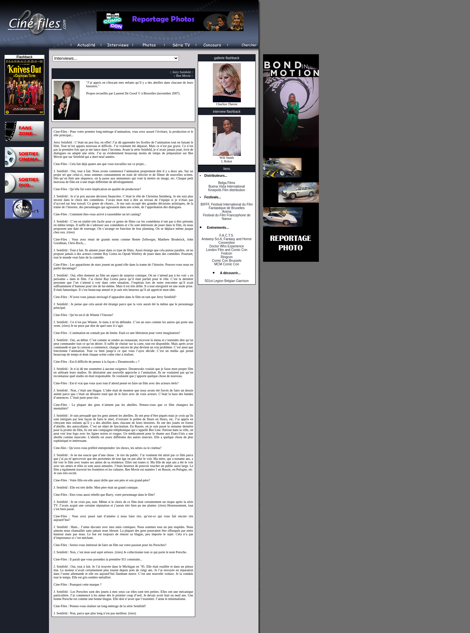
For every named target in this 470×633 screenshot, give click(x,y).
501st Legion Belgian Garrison (227, 281)
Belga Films (226, 183)
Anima (226, 211)
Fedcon (226, 253)
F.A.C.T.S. (226, 235)
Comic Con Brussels (227, 260)
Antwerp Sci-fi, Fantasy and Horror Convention (227, 240)
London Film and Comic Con (226, 250)
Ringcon (227, 257)
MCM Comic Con (226, 264)
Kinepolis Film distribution (226, 190)
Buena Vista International (227, 186)
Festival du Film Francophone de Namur (227, 217)
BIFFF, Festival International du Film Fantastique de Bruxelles (226, 206)
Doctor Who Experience (227, 246)
